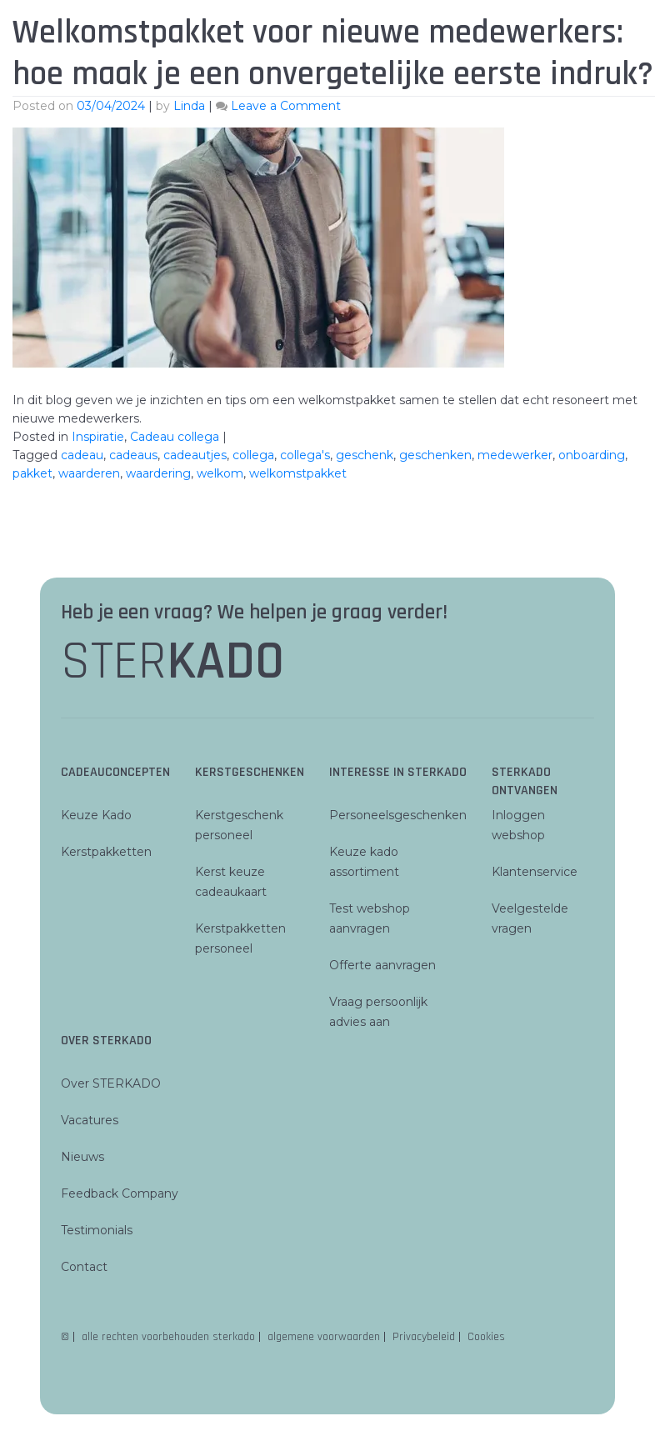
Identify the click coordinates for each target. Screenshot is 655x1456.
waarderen (89, 473)
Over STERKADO (111, 1083)
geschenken (435, 455)
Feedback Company (119, 1193)
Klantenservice (535, 871)
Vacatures (89, 1120)
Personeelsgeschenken (398, 815)
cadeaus (133, 455)
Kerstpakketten (106, 851)
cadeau (82, 455)
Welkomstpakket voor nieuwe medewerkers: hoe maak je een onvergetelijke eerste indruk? (332, 54)
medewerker (515, 455)
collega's (305, 455)
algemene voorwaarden (324, 1336)
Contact (84, 1266)
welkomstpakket (298, 473)
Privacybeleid (423, 1336)
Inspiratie (98, 436)
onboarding (591, 455)
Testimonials (96, 1230)
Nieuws (82, 1156)
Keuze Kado (96, 815)
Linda (189, 105)
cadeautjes (195, 455)
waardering (158, 473)
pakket (32, 473)
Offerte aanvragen (382, 965)
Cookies (486, 1336)
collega (253, 455)
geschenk (364, 455)
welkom (220, 473)
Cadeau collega (174, 436)
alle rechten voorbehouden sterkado (168, 1336)
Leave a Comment (286, 105)
